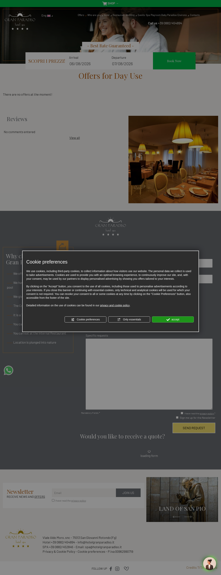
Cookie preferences (85, 319)
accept (172, 319)
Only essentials (129, 319)
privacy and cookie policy (115, 305)
